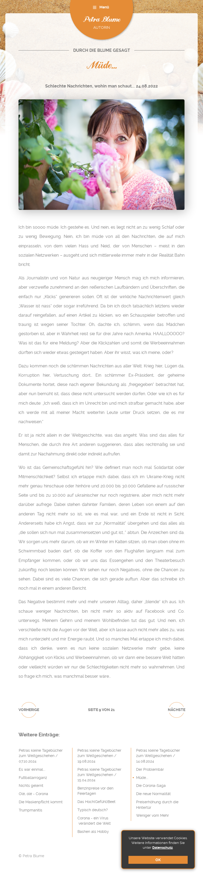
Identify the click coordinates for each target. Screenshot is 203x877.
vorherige (29, 710)
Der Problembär (150, 769)
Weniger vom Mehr (152, 815)
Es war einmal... (32, 769)
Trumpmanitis (30, 810)
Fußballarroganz (33, 778)
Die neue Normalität (153, 794)
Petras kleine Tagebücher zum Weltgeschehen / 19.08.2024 (99, 755)
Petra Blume (101, 20)
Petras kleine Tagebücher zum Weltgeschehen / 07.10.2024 (41, 755)
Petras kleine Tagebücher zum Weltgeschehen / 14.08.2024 (158, 755)
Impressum (136, 856)
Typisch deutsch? (92, 810)
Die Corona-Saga (151, 785)
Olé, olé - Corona (33, 794)
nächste (176, 710)
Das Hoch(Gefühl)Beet (96, 802)
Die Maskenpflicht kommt (41, 802)
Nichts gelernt (31, 785)
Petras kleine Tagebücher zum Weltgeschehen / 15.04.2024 (99, 774)
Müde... (142, 778)
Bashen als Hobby (93, 831)
